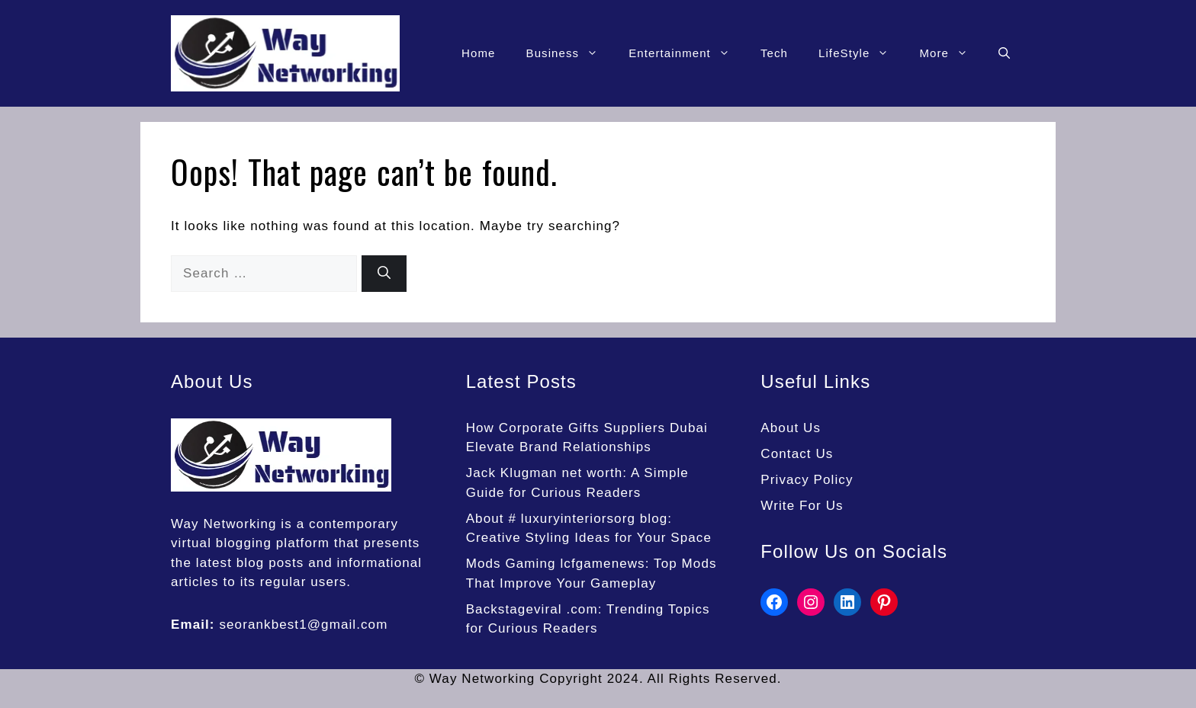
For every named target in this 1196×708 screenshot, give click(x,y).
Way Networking (224, 524)
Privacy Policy (806, 480)
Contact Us (796, 454)
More (951, 53)
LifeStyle (861, 53)
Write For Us (801, 505)
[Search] (384, 273)
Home (478, 52)
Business (570, 53)
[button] (1004, 53)
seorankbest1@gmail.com (303, 624)
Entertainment (687, 53)
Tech (774, 52)
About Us (790, 428)
